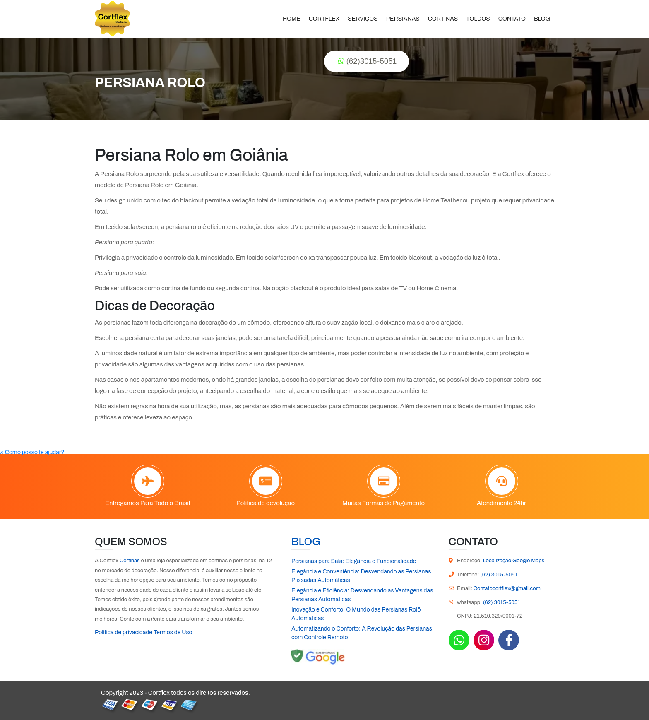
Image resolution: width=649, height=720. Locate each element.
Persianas (403, 19)
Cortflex (324, 19)
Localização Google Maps (514, 560)
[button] (32, 452)
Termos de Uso (173, 632)
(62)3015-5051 (367, 61)
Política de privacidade (123, 632)
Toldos (478, 19)
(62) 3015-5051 (498, 575)
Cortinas (443, 19)
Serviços (362, 19)
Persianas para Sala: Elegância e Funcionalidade (353, 561)
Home (291, 19)
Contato (512, 19)
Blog (542, 19)
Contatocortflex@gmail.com (506, 588)
